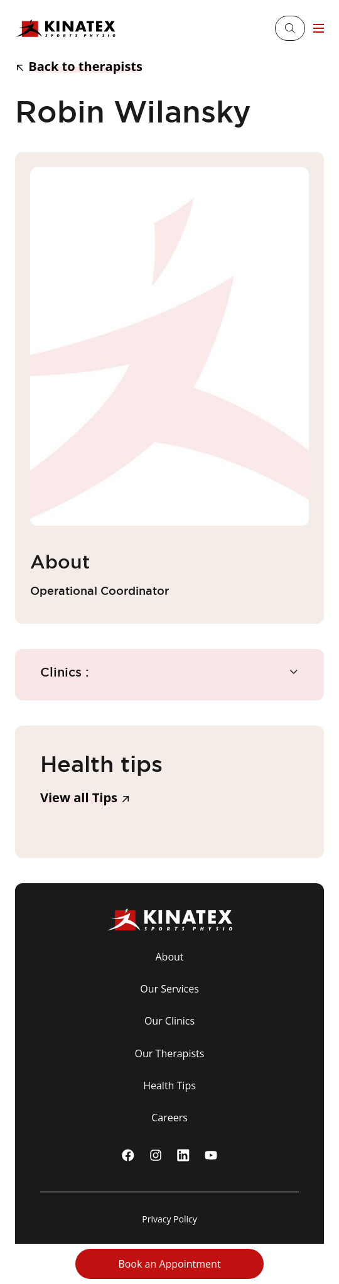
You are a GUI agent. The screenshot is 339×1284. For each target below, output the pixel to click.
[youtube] (211, 1155)
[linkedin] (183, 1155)
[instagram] (155, 1155)
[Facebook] (128, 1155)
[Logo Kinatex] (65, 28)
